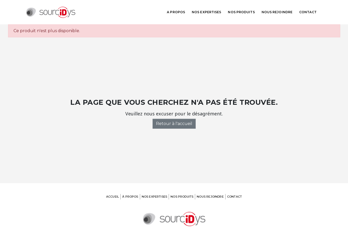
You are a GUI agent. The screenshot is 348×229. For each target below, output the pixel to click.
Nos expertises (206, 12)
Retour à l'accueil (174, 123)
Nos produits (241, 12)
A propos (176, 12)
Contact (308, 12)
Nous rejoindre (277, 12)
